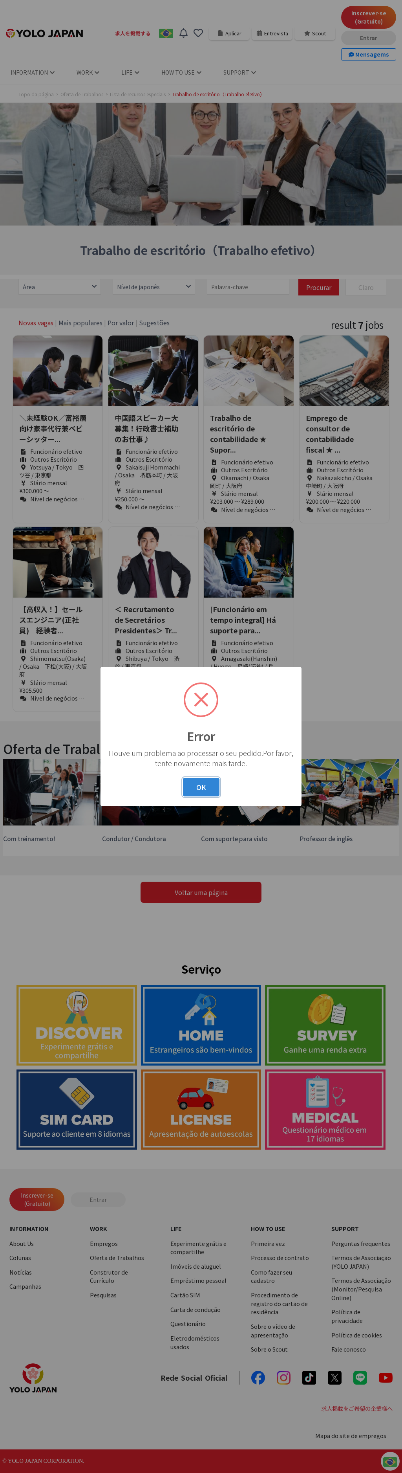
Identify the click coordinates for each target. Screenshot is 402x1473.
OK (201, 787)
